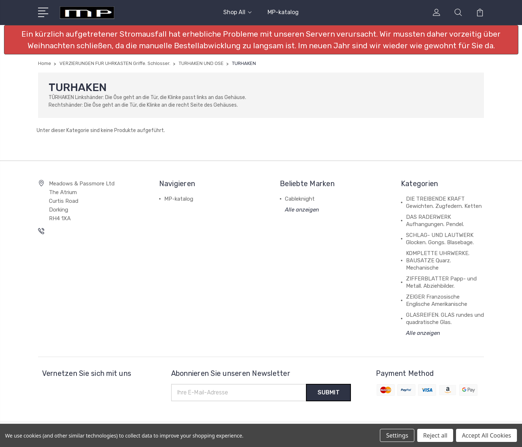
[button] (261, 39)
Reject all (435, 435)
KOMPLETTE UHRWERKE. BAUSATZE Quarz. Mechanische (437, 260)
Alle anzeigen (302, 209)
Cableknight (300, 199)
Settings (397, 435)
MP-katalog (283, 12)
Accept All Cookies (486, 435)
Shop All (237, 12)
